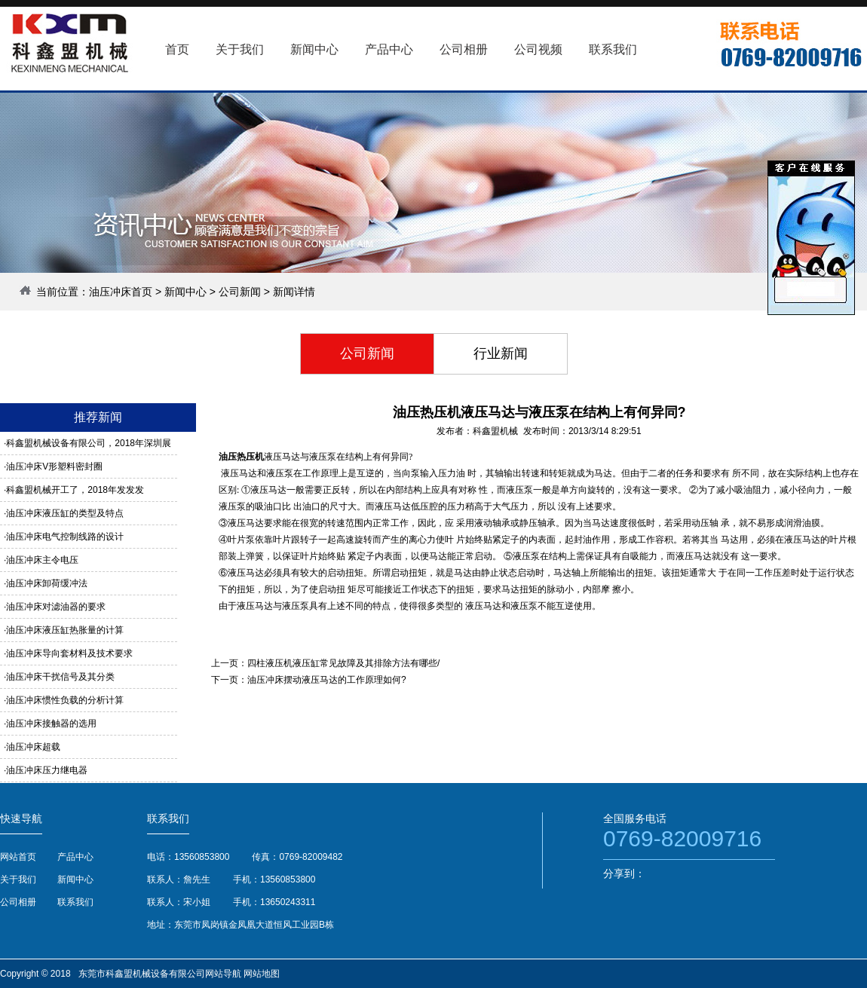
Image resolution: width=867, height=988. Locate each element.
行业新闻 (500, 353)
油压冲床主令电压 (42, 560)
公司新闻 (240, 292)
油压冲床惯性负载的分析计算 (65, 700)
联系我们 (75, 902)
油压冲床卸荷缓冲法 (46, 583)
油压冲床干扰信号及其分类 (60, 676)
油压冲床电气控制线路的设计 (65, 536)
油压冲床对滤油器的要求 (56, 606)
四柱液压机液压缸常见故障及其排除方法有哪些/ (343, 663)
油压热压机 (241, 456)
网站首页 (18, 857)
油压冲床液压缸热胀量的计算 (65, 630)
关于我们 (18, 879)
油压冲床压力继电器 (46, 770)
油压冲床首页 (120, 292)
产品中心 (75, 857)
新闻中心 (185, 292)
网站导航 (223, 973)
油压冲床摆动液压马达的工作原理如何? (326, 679)
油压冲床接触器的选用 (51, 723)
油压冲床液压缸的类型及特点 (65, 513)
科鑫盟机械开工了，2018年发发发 (75, 490)
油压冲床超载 (33, 747)
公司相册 (18, 902)
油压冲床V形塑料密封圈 (54, 466)
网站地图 (262, 973)
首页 (177, 49)
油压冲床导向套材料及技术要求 (69, 653)
